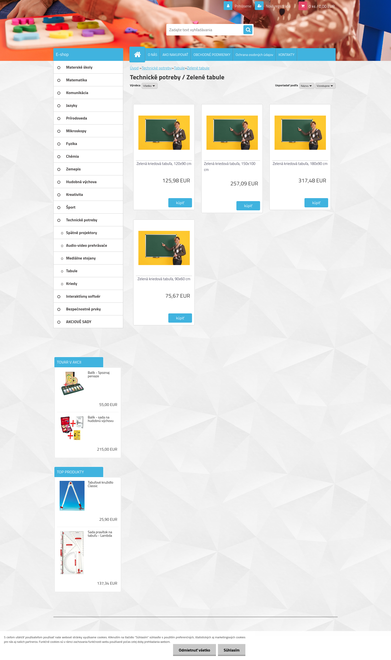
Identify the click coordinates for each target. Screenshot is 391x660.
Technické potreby (157, 68)
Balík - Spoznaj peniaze (98, 374)
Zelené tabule (198, 68)
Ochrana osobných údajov (254, 54)
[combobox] (306, 86)
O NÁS (152, 54)
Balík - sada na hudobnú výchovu (101, 418)
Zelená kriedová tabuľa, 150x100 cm (229, 166)
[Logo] (87, 29)
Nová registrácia (277, 6)
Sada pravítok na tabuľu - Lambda (100, 533)
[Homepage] (139, 54)
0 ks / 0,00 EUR (322, 6)
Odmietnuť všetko (193, 650)
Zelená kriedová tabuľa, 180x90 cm (300, 163)
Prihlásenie (240, 6)
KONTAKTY (286, 54)
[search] (247, 30)
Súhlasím (231, 650)
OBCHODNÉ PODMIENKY (212, 54)
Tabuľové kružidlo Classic (100, 484)
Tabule (179, 68)
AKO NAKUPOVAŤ (175, 54)
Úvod (134, 68)
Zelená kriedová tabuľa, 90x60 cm (164, 279)
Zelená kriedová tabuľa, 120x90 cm (163, 163)
